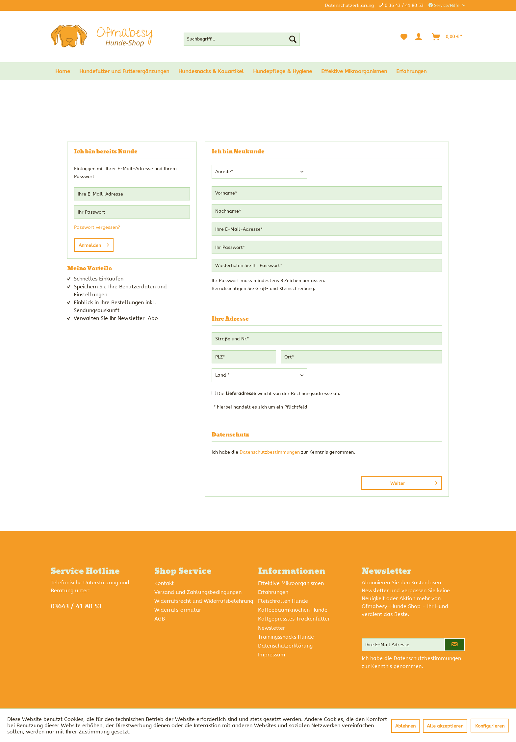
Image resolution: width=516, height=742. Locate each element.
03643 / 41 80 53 (76, 606)
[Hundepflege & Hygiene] (282, 71)
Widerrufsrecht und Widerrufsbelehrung (203, 601)
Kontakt (164, 583)
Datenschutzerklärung (349, 5)
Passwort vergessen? (97, 227)
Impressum (271, 654)
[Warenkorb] (447, 37)
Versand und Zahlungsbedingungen (198, 592)
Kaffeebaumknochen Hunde (292, 610)
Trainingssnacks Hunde (286, 637)
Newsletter (271, 628)
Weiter (413, 482)
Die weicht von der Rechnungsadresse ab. (278, 393)
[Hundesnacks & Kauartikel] (211, 71)
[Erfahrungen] (411, 71)
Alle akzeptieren (445, 726)
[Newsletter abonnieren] (454, 644)
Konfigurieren (489, 726)
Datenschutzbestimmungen (270, 452)
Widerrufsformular (177, 610)
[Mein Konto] (419, 37)
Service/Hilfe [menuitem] (444, 5)
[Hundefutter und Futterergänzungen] (124, 71)
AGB (159, 619)
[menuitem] (242, 39)
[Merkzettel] (404, 37)
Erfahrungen (273, 592)
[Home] (63, 71)
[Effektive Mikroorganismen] (354, 71)
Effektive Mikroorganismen (291, 583)
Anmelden (94, 244)
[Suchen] (293, 39)
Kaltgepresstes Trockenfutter (294, 619)
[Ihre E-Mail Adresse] (403, 644)
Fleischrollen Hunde (283, 601)
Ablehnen (405, 726)
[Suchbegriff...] (242, 39)
